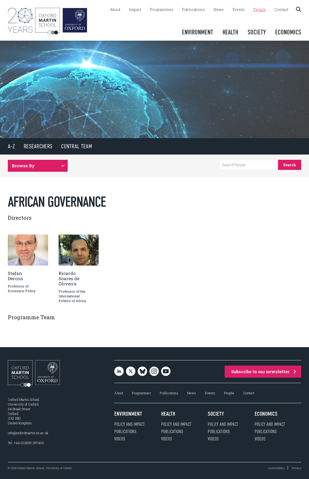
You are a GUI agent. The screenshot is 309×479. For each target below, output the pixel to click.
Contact (281, 9)
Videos (119, 439)
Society (257, 32)
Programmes (161, 9)
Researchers (38, 146)
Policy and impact (129, 424)
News (218, 9)
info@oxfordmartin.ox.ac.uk (28, 433)
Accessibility (276, 468)
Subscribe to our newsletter (263, 371)
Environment (197, 32)
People (259, 9)
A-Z (11, 146)
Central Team (76, 146)
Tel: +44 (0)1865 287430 (26, 442)
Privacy (296, 468)
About (115, 9)
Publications (193, 9)
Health (230, 32)
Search (289, 164)
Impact (135, 9)
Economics (288, 32)
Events (238, 9)
